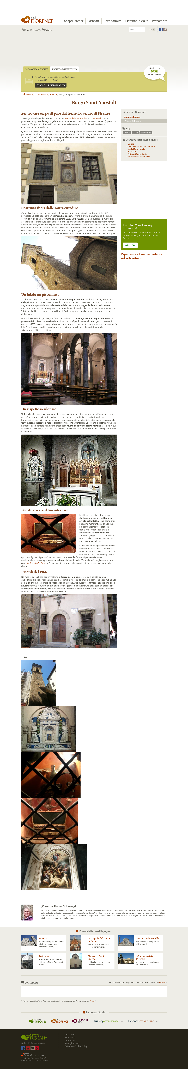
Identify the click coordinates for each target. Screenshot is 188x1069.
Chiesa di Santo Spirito (137, 154)
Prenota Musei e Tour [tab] (64, 69)
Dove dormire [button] (112, 21)
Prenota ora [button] (159, 21)
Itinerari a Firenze (132, 117)
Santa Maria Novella (136, 149)
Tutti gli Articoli (72, 1043)
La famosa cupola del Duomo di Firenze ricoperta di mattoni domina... (51, 944)
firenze (127, 133)
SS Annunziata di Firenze (139, 156)
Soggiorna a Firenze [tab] (36, 69)
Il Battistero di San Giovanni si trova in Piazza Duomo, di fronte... (51, 962)
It (154, 29)
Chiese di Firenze (131, 121)
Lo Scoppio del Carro (36, 563)
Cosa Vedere (41, 94)
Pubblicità (70, 1037)
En (150, 29)
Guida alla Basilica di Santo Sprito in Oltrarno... (99, 963)
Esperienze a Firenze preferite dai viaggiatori (141, 255)
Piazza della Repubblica (76, 118)
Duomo (131, 144)
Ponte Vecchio (96, 118)
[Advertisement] (94, 53)
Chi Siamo (70, 1034)
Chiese (53, 94)
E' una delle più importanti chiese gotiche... (147, 942)
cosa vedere (146, 133)
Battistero (132, 151)
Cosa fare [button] (93, 21)
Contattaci (70, 1040)
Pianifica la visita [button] (136, 21)
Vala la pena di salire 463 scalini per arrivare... (98, 945)
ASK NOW (130, 245)
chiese (135, 133)
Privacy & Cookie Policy (76, 1046)
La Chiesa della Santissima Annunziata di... (147, 963)
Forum (162, 982)
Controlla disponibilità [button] (51, 85)
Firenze (28, 94)
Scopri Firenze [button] (74, 21)
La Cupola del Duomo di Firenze (141, 146)
